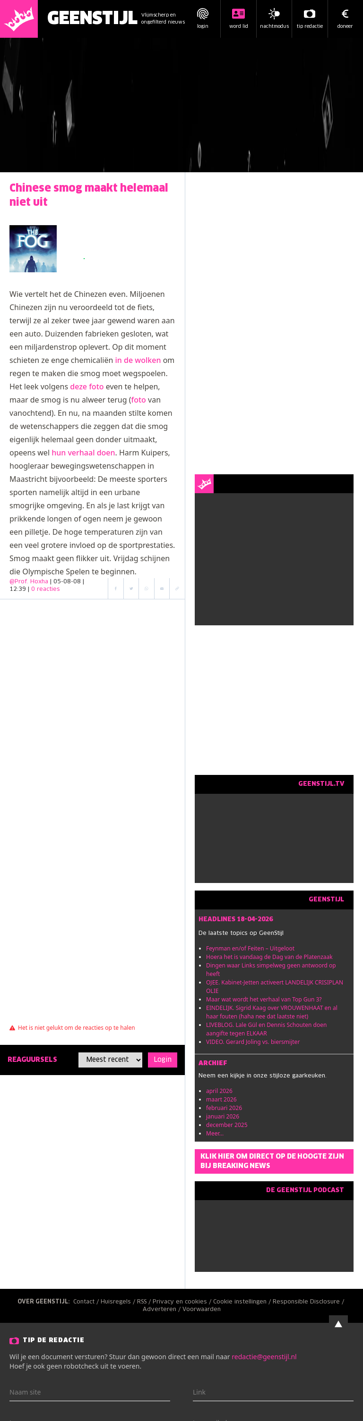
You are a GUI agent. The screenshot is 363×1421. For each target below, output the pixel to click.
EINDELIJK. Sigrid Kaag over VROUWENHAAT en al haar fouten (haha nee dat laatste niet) (271, 1012)
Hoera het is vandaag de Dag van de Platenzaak (269, 957)
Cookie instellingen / (243, 1302)
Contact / (87, 1302)
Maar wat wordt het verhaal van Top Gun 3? (264, 999)
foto (138, 400)
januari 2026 (222, 1116)
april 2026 (219, 1091)
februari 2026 (224, 1108)
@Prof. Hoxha (28, 582)
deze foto (87, 386)
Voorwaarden (201, 1309)
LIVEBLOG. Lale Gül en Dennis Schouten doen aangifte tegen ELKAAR (266, 1029)
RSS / (145, 1302)
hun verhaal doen (83, 452)
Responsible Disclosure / (309, 1302)
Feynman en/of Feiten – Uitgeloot (250, 948)
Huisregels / (119, 1302)
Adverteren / (162, 1309)
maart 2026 (221, 1099)
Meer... (215, 1133)
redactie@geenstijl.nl (264, 1356)
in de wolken (138, 360)
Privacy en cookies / (183, 1302)
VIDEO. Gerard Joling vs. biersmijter (253, 1042)
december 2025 (227, 1125)
